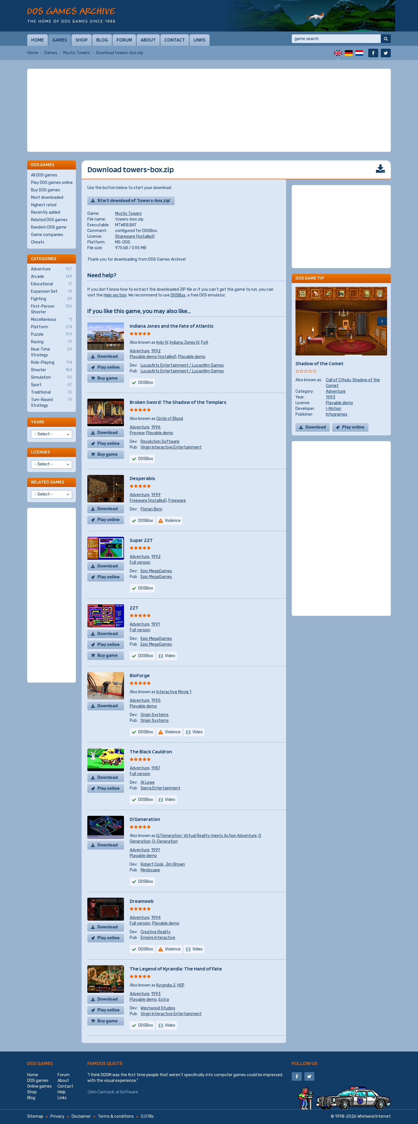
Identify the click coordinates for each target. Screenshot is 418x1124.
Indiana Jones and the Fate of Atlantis (172, 326)
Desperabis (142, 478)
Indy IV (162, 342)
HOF (181, 985)
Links (200, 40)
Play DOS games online (52, 182)
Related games (47, 482)
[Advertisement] (209, 110)
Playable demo (191, 356)
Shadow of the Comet (319, 363)
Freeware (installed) (148, 500)
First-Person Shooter (51, 309)
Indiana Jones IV (184, 342)
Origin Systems (155, 714)
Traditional (51, 392)
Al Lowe (148, 782)
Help (62, 1092)
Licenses (40, 452)
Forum (124, 40)
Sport (51, 385)
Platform (51, 327)
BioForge (140, 675)
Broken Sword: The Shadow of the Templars (178, 402)
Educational (51, 284)
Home (37, 40)
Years (37, 422)
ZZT (134, 608)
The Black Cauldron (151, 751)
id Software (127, 1092)
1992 (156, 351)
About (148, 40)
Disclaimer (81, 1116)
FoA (204, 342)
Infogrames (336, 414)
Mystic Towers (76, 52)
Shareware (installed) (135, 236)
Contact (174, 40)
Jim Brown (175, 864)
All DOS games (44, 175)
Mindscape (150, 870)
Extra (164, 999)
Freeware (177, 500)
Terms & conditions (116, 1116)
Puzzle (51, 334)
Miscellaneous (51, 320)
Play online (108, 367)
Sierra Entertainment (160, 788)
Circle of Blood (169, 418)
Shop (82, 40)
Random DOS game (48, 227)
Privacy (57, 1116)
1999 (156, 494)
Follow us (305, 1063)
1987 (155, 768)
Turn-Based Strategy (51, 402)
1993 (156, 993)
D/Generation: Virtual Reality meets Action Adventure (206, 835)
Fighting (51, 299)
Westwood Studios (158, 1008)
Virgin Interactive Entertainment (171, 447)
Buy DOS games (45, 190)
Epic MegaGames (156, 571)
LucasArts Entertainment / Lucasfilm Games (182, 365)
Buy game (107, 378)
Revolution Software (160, 441)
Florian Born (151, 509)
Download (107, 356)
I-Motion (333, 408)
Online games (39, 1086)
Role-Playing (51, 363)
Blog (102, 40)
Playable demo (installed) (153, 356)
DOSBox (178, 295)
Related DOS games (49, 219)
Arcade (51, 277)
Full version (140, 562)
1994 (156, 917)
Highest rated (43, 205)
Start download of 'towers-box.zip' (134, 200)
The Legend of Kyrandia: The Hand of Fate (176, 969)
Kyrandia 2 (166, 985)
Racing (51, 342)
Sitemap (35, 1116)
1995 (156, 700)
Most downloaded (47, 197)
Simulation (51, 377)
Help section (115, 295)
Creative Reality (156, 932)
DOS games (40, 1063)
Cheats (37, 242)
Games (59, 40)
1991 (155, 624)
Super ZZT (141, 540)
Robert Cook (152, 864)
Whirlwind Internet (374, 1116)
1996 (156, 427)
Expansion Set (51, 291)
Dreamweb (142, 901)
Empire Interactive (158, 937)
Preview (137, 433)
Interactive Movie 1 (173, 691)
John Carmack (100, 1092)
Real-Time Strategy (51, 352)
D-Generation (165, 841)
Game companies (47, 234)
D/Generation (145, 819)
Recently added (45, 212)
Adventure (139, 351)
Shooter (51, 370)
